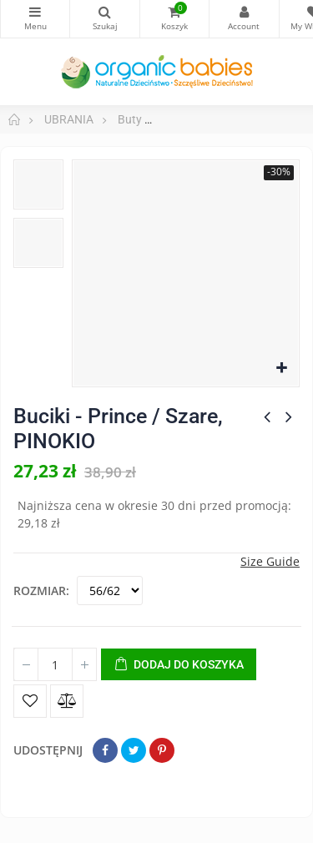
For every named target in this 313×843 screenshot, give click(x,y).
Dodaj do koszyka (179, 665)
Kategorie (35, 11)
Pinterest (161, 750)
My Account (244, 11)
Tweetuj (133, 750)
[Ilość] (55, 664)
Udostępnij (105, 750)
